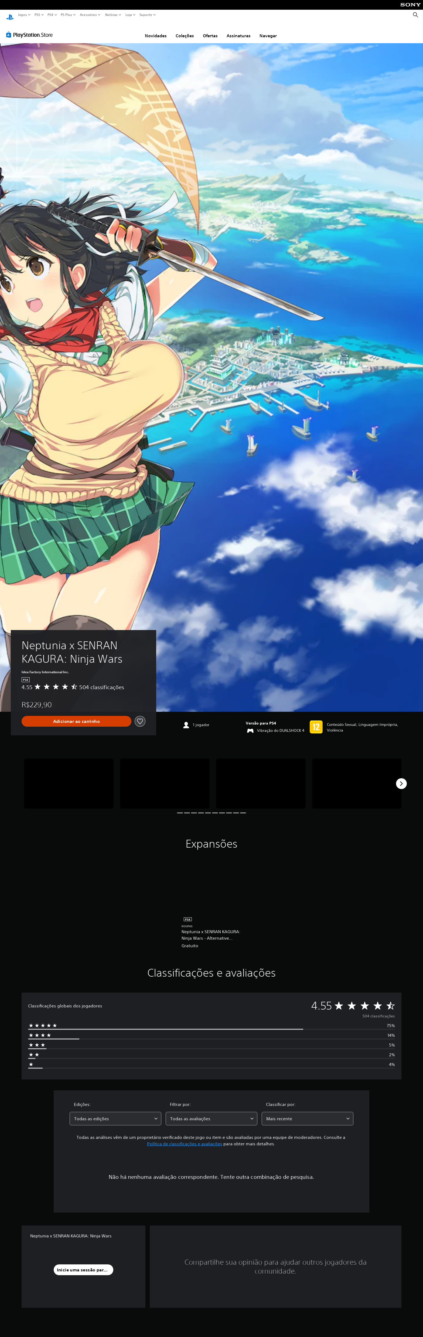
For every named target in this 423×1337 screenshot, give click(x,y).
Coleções (185, 30)
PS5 (37, 15)
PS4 (50, 15)
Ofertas (210, 30)
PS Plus (66, 15)
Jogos (22, 15)
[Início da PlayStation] (10, 15)
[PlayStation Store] (30, 29)
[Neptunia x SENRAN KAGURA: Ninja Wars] (69, 778)
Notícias (111, 15)
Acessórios (88, 15)
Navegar (268, 30)
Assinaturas (239, 30)
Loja (128, 15)
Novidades (156, 30)
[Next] (401, 778)
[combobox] (115, 1113)
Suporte (145, 15)
